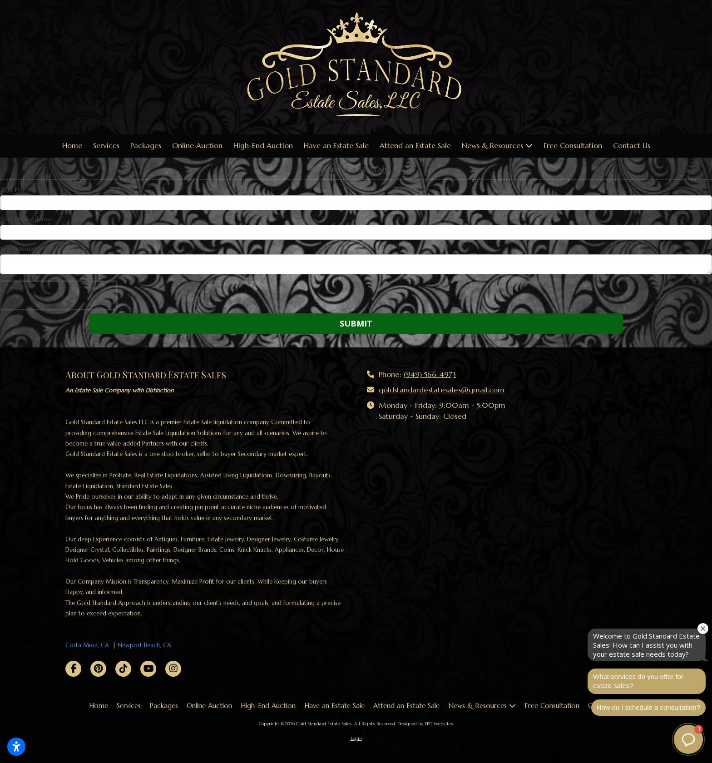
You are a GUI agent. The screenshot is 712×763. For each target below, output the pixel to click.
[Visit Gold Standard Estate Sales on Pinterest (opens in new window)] (98, 669)
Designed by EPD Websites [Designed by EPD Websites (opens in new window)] (425, 724)
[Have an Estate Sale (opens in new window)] (336, 146)
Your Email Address (26, 219)
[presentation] (58, 295)
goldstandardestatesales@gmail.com (441, 390)
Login (356, 738)
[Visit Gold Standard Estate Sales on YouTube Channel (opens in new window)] (148, 669)
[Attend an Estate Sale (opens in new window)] (415, 146)
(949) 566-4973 (430, 374)
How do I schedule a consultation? (648, 707)
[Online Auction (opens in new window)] (197, 146)
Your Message (19, 249)
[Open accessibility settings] (16, 747)
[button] (688, 739)
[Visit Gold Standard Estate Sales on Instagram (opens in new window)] (173, 669)
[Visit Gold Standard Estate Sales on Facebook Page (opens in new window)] (73, 669)
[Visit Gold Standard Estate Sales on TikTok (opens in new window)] (123, 669)
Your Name (15, 189)
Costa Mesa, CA (87, 645)
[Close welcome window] (702, 628)
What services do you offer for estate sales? (638, 681)
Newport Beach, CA (144, 645)
